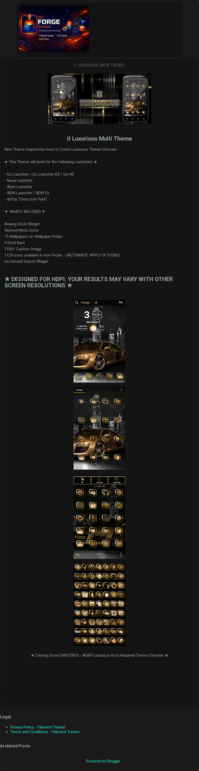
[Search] (192, 10)
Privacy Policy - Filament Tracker (38, 727)
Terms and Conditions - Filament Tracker (45, 732)
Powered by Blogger (99, 761)
